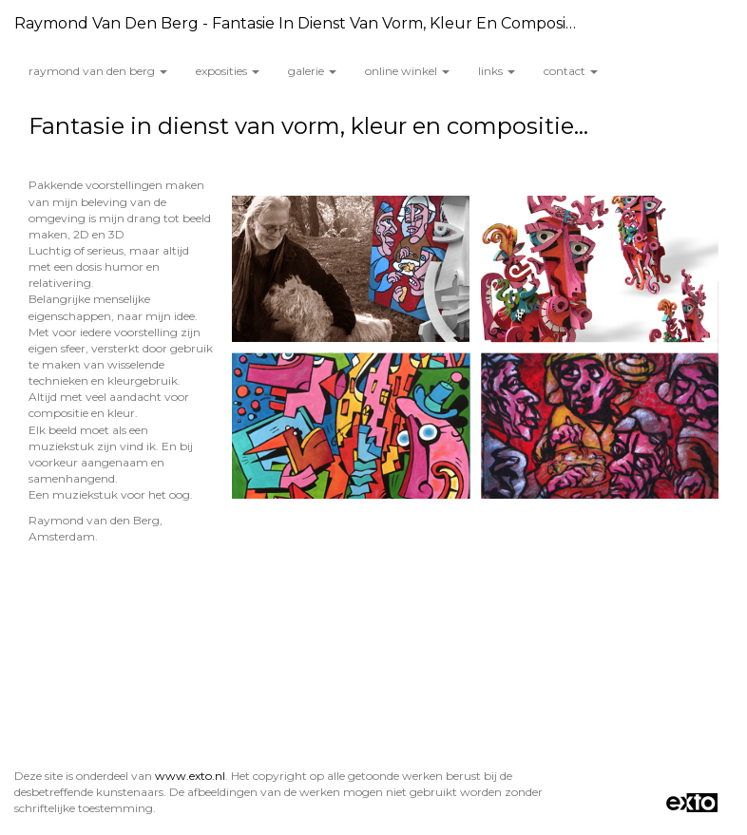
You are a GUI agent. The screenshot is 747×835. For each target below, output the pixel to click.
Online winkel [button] (407, 71)
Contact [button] (571, 71)
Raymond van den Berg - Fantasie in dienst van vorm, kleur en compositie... (303, 23)
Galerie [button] (312, 71)
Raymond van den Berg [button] (98, 71)
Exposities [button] (227, 71)
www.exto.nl (190, 776)
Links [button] (496, 71)
